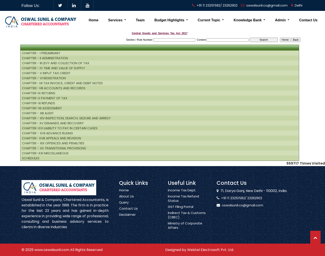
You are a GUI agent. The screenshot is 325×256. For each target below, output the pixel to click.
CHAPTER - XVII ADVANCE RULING (47, 133)
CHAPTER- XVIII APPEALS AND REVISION (51, 138)
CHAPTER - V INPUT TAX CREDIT (46, 73)
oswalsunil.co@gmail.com (264, 5)
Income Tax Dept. (182, 195)
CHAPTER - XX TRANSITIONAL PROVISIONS (54, 148)
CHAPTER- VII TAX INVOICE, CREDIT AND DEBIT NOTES (62, 83)
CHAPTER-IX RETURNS (38, 93)
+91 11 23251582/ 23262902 (214, 5)
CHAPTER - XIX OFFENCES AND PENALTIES (53, 143)
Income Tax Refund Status (183, 203)
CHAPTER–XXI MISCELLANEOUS (45, 153)
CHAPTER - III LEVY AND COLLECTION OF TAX (55, 63)
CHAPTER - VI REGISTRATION (44, 78)
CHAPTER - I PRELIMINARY (41, 53)
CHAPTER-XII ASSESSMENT (42, 108)
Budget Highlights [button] (169, 20)
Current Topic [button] (209, 20)
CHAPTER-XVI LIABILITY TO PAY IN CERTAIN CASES (60, 128)
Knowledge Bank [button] (248, 20)
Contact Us (308, 20)
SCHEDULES (30, 158)
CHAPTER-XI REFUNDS (38, 103)
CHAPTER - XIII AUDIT (38, 113)
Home (93, 20)
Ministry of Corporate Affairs (185, 230)
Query (124, 207)
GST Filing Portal (180, 212)
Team (140, 20)
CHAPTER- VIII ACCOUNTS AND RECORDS (53, 88)
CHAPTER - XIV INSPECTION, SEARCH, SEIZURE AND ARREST (66, 118)
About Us (126, 201)
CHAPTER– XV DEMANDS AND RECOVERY (53, 123)
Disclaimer (127, 219)
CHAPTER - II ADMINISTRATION (45, 58)
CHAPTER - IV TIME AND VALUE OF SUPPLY (53, 68)
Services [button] (115, 20)
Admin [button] (281, 20)
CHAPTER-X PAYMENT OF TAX (44, 98)
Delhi (296, 5)
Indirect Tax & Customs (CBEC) (187, 220)
